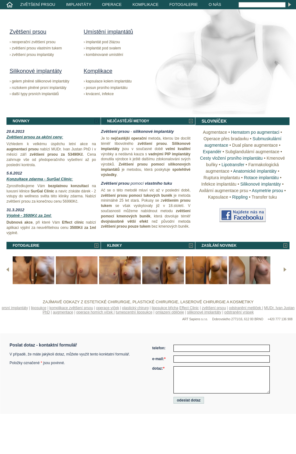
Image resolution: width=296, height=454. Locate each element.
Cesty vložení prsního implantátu (231, 158)
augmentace (63, 312)
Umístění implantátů (108, 32)
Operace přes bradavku (225, 138)
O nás (215, 4)
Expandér (212, 151)
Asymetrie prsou (267, 190)
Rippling (240, 197)
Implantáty (78, 4)
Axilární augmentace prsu (223, 190)
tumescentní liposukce (134, 312)
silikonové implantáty (204, 312)
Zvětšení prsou (37, 4)
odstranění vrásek (239, 312)
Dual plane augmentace (255, 145)
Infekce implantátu (218, 184)
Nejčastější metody (128, 121)
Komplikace (145, 4)
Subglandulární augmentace (252, 151)
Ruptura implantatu (221, 177)
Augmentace (215, 132)
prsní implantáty (15, 308)
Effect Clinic (189, 308)
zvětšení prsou (214, 308)
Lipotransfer (233, 164)
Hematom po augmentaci (255, 132)
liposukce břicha (165, 308)
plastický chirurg (135, 308)
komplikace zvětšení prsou (71, 308)
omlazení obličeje (169, 312)
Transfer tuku (264, 197)
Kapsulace (218, 197)
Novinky (21, 121)
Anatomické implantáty (255, 171)
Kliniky (114, 245)
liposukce (38, 308)
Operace (112, 4)
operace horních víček (95, 312)
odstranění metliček (245, 308)
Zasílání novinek (219, 245)
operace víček (107, 308)
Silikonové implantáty (36, 71)
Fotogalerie (183, 4)
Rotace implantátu (261, 177)
